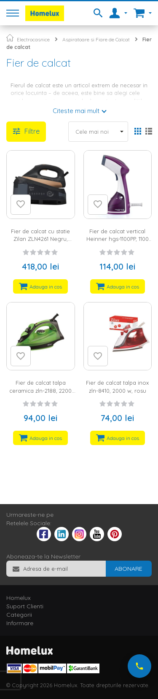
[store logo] (44, 13)
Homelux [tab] (18, 598)
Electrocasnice (33, 39)
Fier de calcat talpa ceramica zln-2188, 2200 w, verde (40, 390)
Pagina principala (9, 37)
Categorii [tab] (19, 614)
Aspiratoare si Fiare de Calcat (96, 39)
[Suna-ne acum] (139, 666)
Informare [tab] (19, 623)
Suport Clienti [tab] (24, 606)
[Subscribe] (128, 569)
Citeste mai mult (76, 111)
